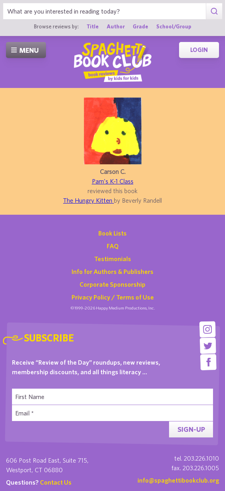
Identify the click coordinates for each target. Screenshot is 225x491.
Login (199, 49)
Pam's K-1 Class (112, 181)
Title (93, 26)
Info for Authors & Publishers (112, 271)
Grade (140, 26)
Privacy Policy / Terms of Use (113, 297)
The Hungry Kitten (88, 200)
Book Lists (112, 233)
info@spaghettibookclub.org (178, 480)
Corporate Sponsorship (112, 284)
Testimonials (112, 258)
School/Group (173, 26)
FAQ (113, 245)
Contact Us (56, 482)
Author (116, 26)
